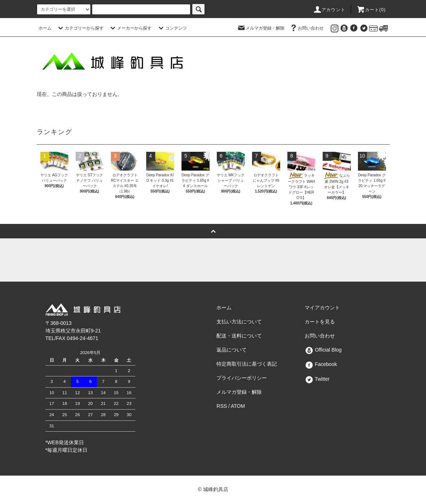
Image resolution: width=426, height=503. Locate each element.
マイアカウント (322, 307)
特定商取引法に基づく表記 (246, 364)
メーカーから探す (130, 28)
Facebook (321, 364)
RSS (221, 406)
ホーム (45, 28)
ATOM (238, 406)
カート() (371, 9)
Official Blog (323, 350)
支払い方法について (239, 322)
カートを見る (320, 322)
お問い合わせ (306, 28)
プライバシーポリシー (241, 378)
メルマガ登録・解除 (260, 28)
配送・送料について (239, 336)
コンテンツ (172, 28)
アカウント (329, 9)
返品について (231, 350)
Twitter (317, 379)
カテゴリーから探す (80, 28)
